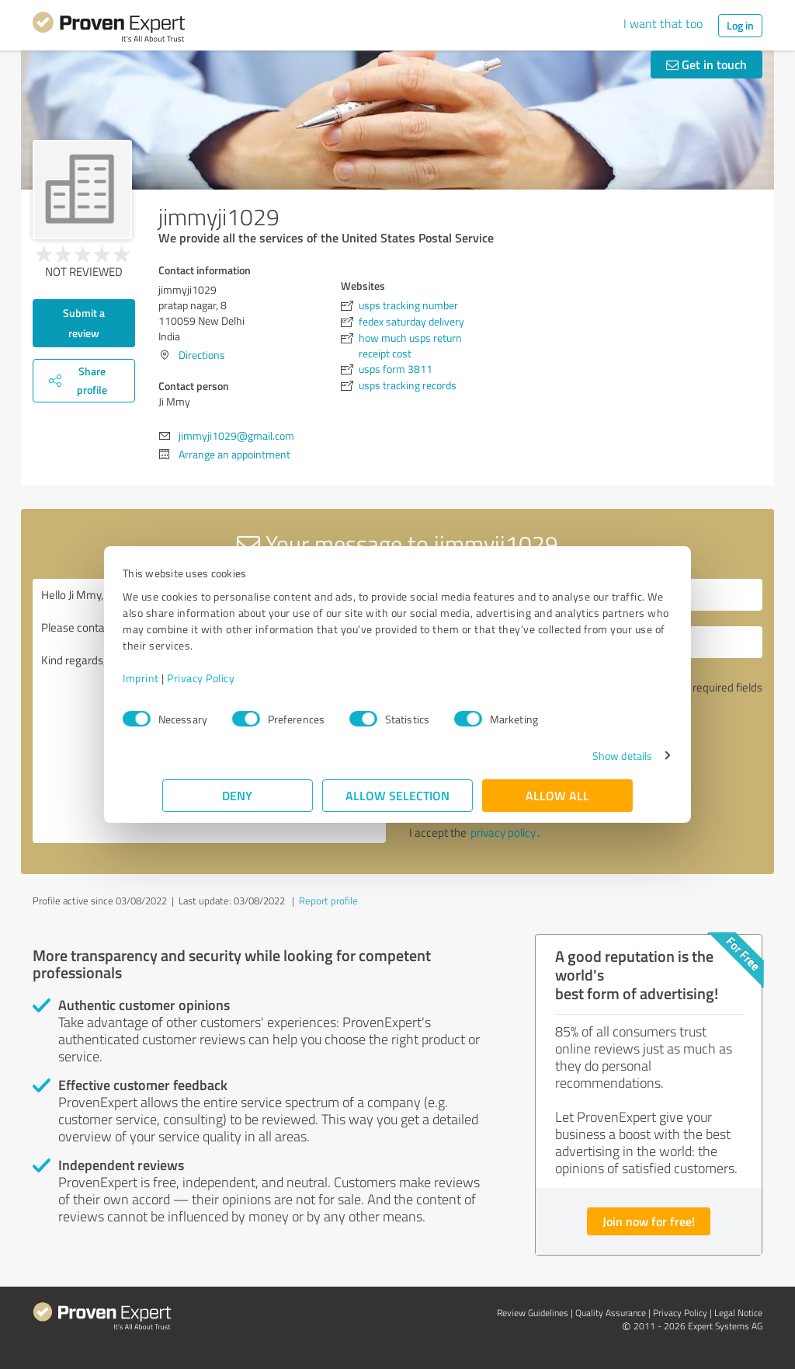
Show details (583, 755)
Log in (740, 25)
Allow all (557, 795)
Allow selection (397, 795)
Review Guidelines (532, 1312)
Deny (238, 795)
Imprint (180, 678)
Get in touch (706, 64)
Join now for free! (648, 1221)
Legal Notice (738, 1312)
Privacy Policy (240, 678)
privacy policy (503, 832)
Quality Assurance (610, 1312)
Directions (202, 354)
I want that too (663, 23)
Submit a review (84, 322)
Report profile (328, 900)
